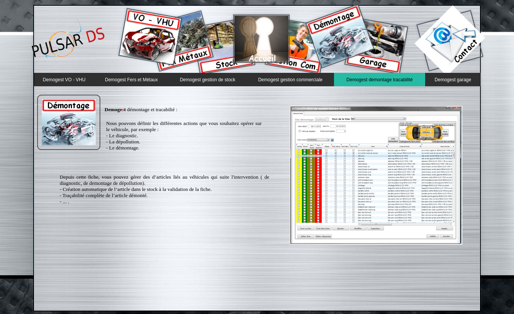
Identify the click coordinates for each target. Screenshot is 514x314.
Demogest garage (453, 79)
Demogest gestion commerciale (290, 79)
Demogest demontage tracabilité (380, 79)
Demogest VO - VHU (64, 79)
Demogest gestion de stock (208, 79)
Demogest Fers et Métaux (131, 79)
